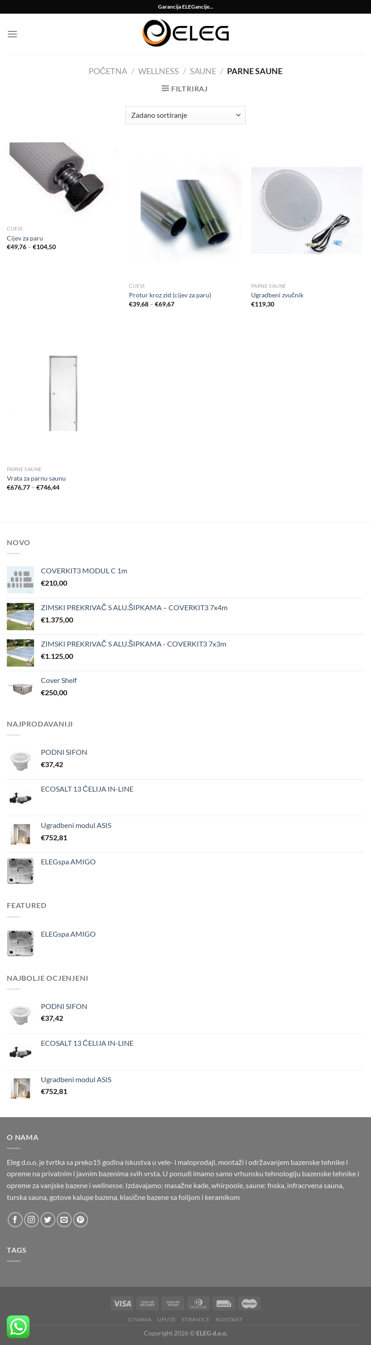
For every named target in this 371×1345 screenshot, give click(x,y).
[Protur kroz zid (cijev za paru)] (185, 210)
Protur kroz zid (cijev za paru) (170, 295)
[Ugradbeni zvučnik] (307, 210)
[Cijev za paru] (63, 181)
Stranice (196, 1319)
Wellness (158, 71)
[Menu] (12, 34)
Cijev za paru (25, 238)
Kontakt (229, 1319)
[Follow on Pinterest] (80, 1219)
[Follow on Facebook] (15, 1219)
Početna (108, 71)
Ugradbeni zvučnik (277, 295)
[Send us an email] (64, 1219)
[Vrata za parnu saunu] (63, 394)
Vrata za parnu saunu (36, 478)
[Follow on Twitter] (47, 1219)
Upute (166, 1319)
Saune (203, 71)
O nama (140, 1319)
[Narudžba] (185, 115)
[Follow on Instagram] (31, 1219)
